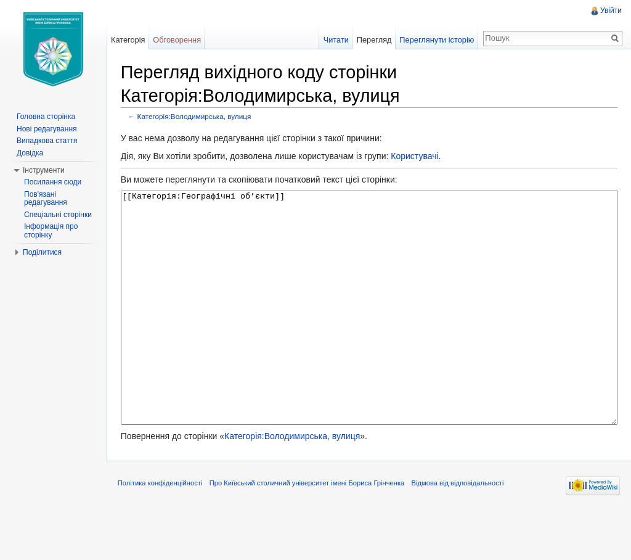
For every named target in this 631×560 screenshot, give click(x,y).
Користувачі (417, 157)
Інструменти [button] (44, 170)
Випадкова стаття (47, 140)
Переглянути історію (436, 39)
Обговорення (179, 39)
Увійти (610, 10)
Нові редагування (47, 129)
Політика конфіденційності (163, 531)
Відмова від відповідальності (461, 531)
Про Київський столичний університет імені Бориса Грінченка (310, 531)
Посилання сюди (52, 182)
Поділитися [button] (42, 252)
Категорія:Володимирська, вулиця (197, 117)
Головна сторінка (46, 116)
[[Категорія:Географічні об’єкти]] (370, 331)
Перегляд (373, 39)
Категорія (130, 39)
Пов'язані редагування (45, 198)
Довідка (30, 153)
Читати (335, 39)
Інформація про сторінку (51, 230)
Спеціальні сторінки (58, 214)
